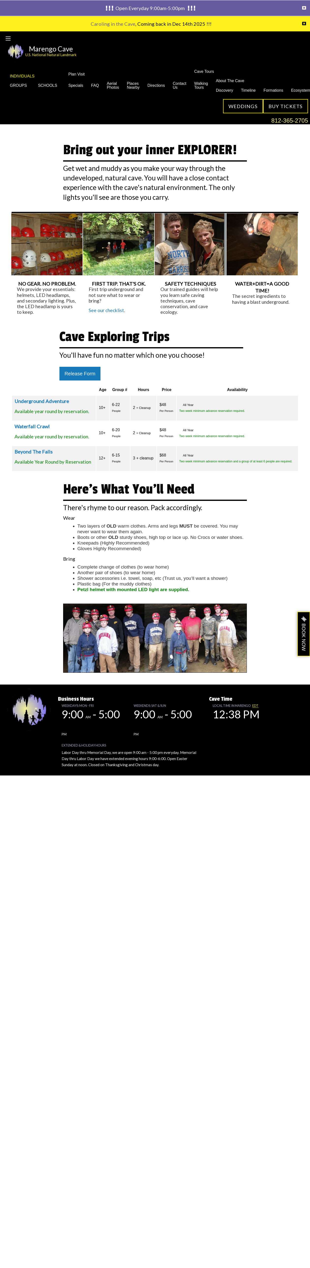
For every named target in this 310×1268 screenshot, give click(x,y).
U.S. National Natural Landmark (51, 54)
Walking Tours (201, 85)
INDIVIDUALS (22, 76)
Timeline (248, 90)
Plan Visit (76, 74)
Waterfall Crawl (32, 426)
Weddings (243, 106)
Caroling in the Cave (113, 24)
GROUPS (20, 85)
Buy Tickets (285, 106)
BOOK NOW (303, 637)
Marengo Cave (51, 49)
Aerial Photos (113, 85)
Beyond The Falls (33, 452)
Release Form (80, 373)
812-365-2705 (289, 120)
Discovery (224, 90)
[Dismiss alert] (304, 8)
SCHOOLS (49, 85)
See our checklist (106, 310)
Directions (156, 85)
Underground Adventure (41, 401)
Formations (273, 90)
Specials (75, 85)
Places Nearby (133, 85)
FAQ (95, 85)
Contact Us (179, 85)
